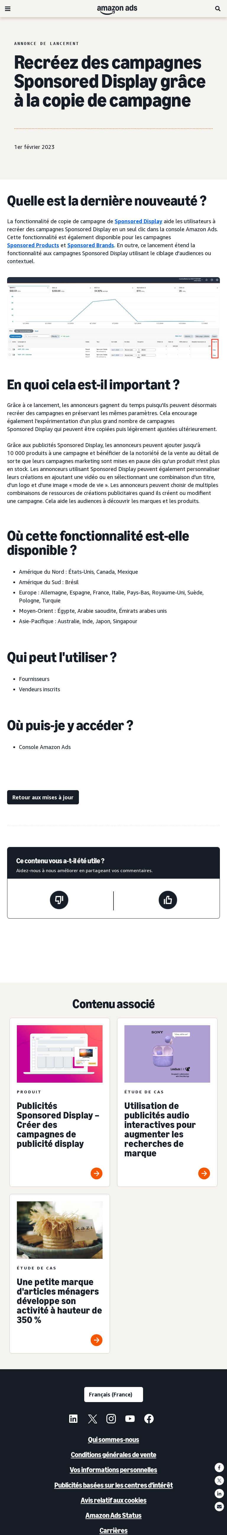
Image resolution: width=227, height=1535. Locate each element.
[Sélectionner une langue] (113, 1394)
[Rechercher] (218, 8)
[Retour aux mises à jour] (43, 797)
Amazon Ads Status (113, 1515)
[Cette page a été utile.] (167, 901)
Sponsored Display (138, 221)
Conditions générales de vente (113, 1454)
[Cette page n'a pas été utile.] (59, 901)
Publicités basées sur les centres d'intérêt (113, 1485)
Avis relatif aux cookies (114, 1500)
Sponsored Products (33, 245)
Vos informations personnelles (113, 1469)
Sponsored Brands (90, 245)
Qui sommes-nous (113, 1439)
